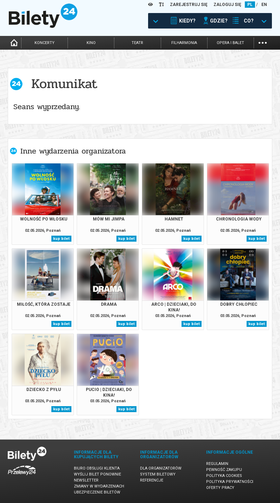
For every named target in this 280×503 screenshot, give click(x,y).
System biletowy (158, 474)
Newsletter (86, 480)
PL (250, 4)
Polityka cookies (224, 475)
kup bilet (61, 238)
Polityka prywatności (229, 481)
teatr (137, 43)
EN (264, 4)
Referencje (151, 480)
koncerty (44, 43)
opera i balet (230, 43)
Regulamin (217, 463)
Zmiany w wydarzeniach (99, 486)
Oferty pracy (220, 487)
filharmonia (184, 43)
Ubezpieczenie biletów (97, 492)
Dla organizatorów (161, 468)
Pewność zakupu (224, 469)
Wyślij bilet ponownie (97, 474)
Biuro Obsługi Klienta (97, 468)
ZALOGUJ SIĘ (227, 4)
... (262, 42)
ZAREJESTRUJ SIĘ (189, 4)
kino (91, 43)
